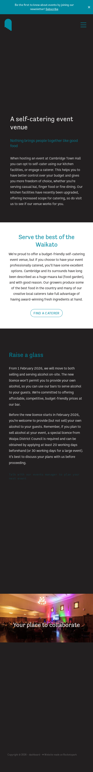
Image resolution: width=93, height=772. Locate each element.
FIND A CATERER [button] (46, 313)
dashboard (34, 754)
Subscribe (52, 9)
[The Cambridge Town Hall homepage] (41, 25)
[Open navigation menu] (83, 25)
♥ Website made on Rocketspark (59, 754)
